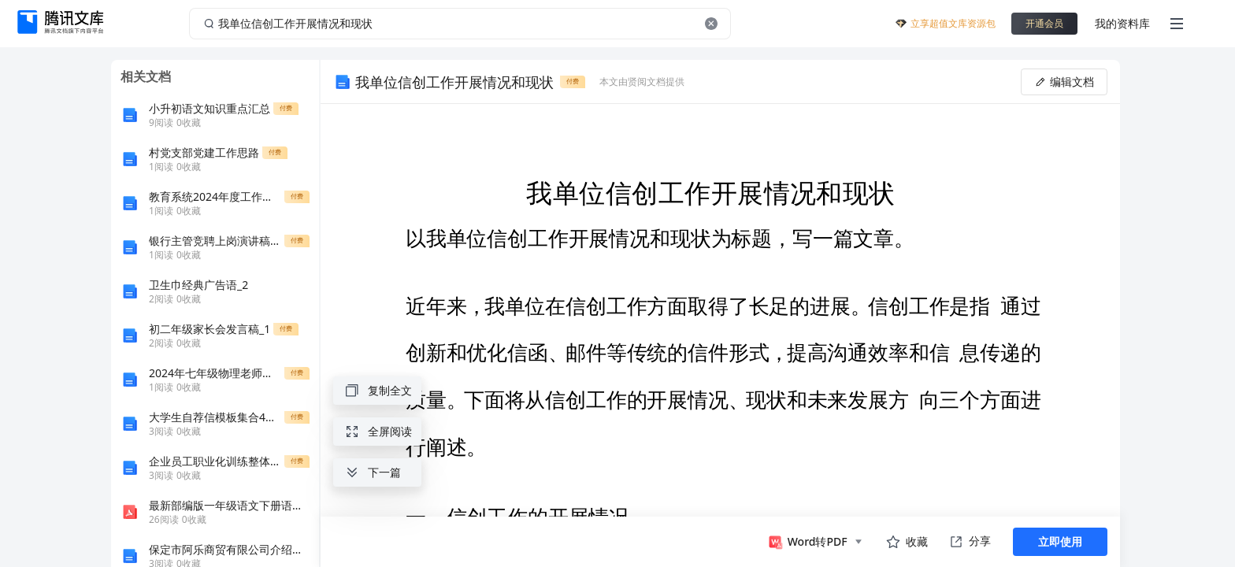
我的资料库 (1122, 23)
